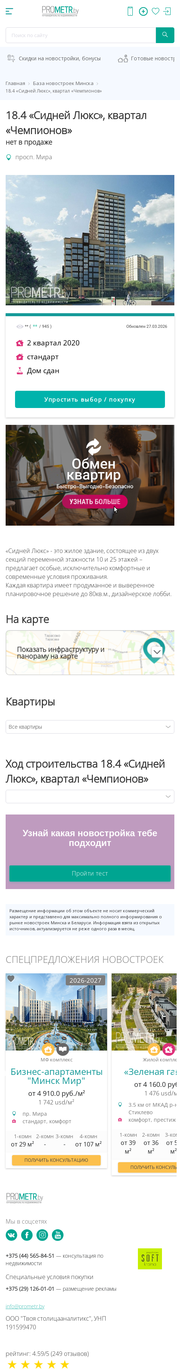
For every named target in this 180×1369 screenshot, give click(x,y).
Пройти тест (90, 873)
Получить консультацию (56, 1160)
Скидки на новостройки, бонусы (60, 58)
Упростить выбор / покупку (90, 399)
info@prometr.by (25, 1306)
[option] (56, 1074)
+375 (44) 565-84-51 (54, 1259)
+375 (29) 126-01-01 (61, 1288)
